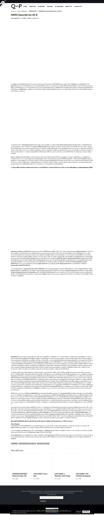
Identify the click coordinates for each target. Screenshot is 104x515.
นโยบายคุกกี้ (23, 512)
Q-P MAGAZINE (59, 6)
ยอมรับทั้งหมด (86, 511)
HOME (25, 6)
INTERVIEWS (41, 6)
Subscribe (43, 501)
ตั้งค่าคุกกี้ (78, 511)
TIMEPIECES (32, 6)
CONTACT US (78, 6)
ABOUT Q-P (69, 6)
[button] (85, 6)
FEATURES (50, 6)
